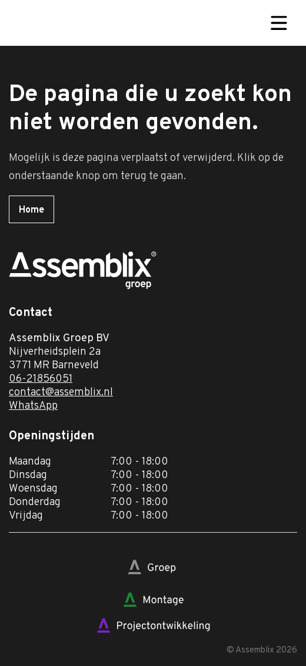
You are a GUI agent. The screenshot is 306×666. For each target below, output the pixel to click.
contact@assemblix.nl (61, 392)
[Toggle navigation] (279, 23)
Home (31, 210)
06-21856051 (40, 379)
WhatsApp (33, 406)
